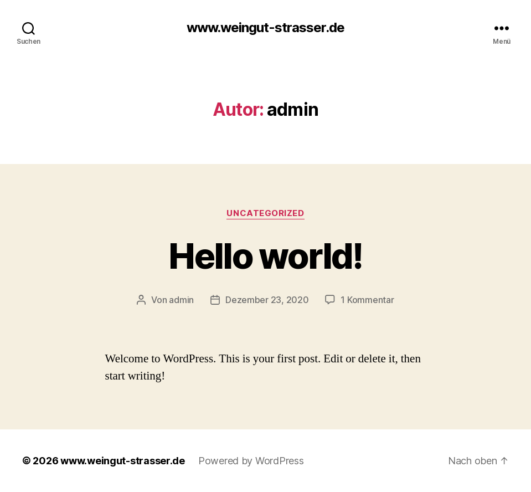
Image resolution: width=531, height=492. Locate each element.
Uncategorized (265, 213)
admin (181, 299)
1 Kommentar (367, 299)
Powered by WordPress (251, 461)
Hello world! (265, 255)
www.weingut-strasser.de (265, 27)
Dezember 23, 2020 (266, 299)
